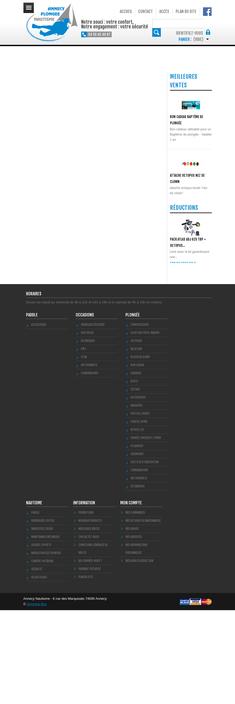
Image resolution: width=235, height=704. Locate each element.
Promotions (86, 606)
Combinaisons (139, 564)
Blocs (134, 475)
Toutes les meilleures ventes (189, 261)
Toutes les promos (190, 352)
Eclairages (137, 540)
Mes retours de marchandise (143, 614)
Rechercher (207, 23)
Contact (145, 11)
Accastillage (39, 671)
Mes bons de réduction (139, 655)
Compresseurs (140, 418)
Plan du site (186, 11)
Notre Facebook (207, 11)
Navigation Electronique (46, 647)
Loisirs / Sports (41, 639)
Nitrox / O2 (137, 523)
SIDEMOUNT (137, 548)
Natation (136, 443)
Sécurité (36, 663)
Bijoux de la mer (140, 451)
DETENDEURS (88, 435)
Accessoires (38, 418)
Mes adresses (133, 631)
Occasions (85, 408)
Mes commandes (135, 606)
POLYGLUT (176, 229)
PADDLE (32, 408)
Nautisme (34, 596)
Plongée (132, 408)
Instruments (139, 572)
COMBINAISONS (89, 467)
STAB (84, 451)
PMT (83, 443)
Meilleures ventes (89, 623)
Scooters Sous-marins (145, 426)
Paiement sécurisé (89, 663)
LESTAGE (135, 483)
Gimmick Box (37, 698)
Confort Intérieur (42, 655)
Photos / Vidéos (140, 507)
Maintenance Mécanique (45, 631)
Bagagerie (136, 499)
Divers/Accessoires (93, 418)
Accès (164, 11)
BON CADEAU (137, 459)
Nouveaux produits (90, 614)
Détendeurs (138, 580)
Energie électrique (42, 623)
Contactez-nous (88, 631)
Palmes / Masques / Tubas (146, 532)
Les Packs (136, 435)
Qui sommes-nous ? (90, 655)
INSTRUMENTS (89, 459)
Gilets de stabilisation (145, 556)
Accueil (126, 11)
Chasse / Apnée (139, 515)
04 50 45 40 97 (99, 34)
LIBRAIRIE (136, 467)
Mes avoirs (132, 623)
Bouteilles (87, 426)
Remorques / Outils (43, 614)
